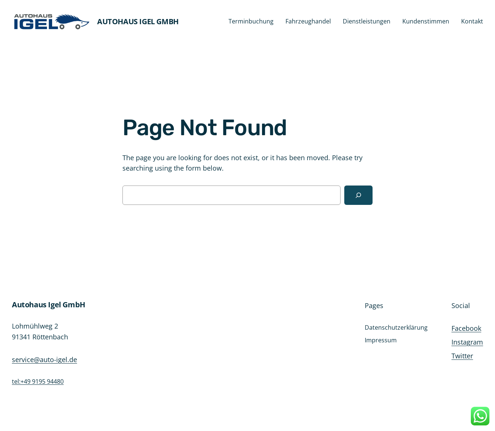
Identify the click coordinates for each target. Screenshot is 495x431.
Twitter (462, 355)
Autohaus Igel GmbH (138, 21)
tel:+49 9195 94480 (38, 381)
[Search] (358, 195)
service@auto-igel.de (44, 359)
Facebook (466, 328)
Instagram (467, 341)
